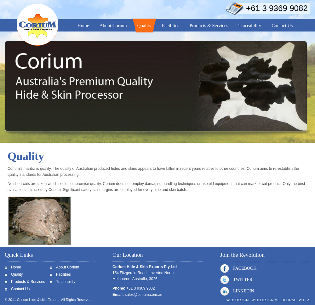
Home (16, 267)
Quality (17, 274)
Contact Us (20, 289)
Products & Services (28, 281)
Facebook (238, 268)
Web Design (237, 300)
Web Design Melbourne (273, 300)
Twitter (236, 279)
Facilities (63, 274)
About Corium (67, 267)
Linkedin (237, 291)
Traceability (65, 281)
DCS (306, 300)
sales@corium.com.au (143, 294)
